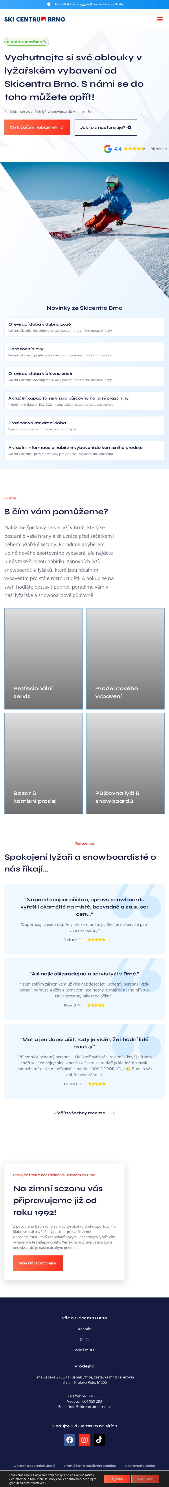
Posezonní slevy (26, 348)
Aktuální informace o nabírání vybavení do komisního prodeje (75, 447)
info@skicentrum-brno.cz (90, 1406)
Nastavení (145, 1479)
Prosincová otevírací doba (37, 422)
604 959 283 (92, 1401)
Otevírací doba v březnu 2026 (40, 373)
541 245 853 (91, 1396)
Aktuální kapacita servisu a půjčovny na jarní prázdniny (68, 398)
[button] (160, 19)
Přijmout (116, 1479)
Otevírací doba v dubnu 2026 (39, 324)
